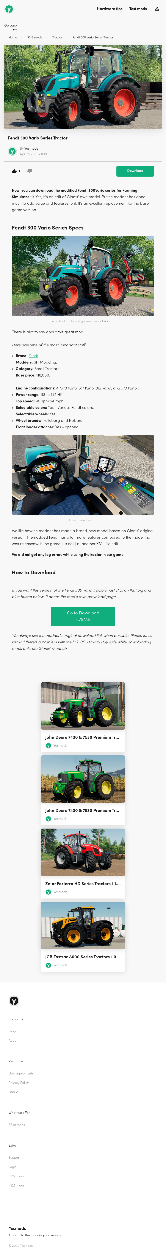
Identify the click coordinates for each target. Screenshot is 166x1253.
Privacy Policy (19, 1083)
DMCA (13, 1092)
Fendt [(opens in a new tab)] (33, 356)
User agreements (21, 1073)
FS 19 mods (17, 1125)
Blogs (12, 1031)
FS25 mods (16, 1185)
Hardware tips (109, 9)
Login (13, 1167)
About (13, 1041)
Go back (10, 25)
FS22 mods (16, 1176)
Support (14, 1158)
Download (135, 171)
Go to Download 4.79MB (83, 616)
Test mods (138, 9)
